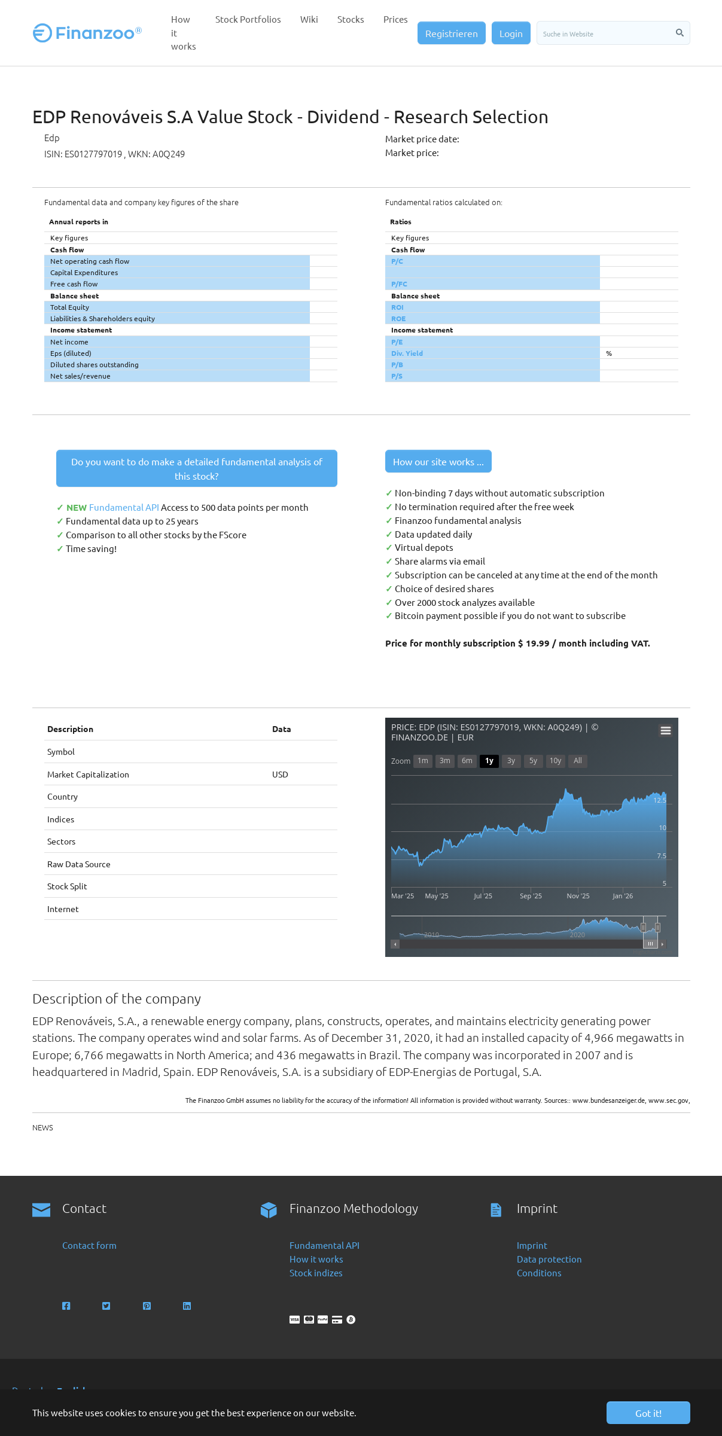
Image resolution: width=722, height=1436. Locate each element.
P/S (397, 375)
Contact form (89, 1245)
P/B (397, 364)
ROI (397, 307)
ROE (398, 318)
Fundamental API (125, 507)
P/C (397, 261)
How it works (316, 1258)
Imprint (532, 1245)
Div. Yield (407, 353)
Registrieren (451, 33)
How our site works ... (438, 461)
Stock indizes (316, 1272)
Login (511, 33)
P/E (397, 341)
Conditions (539, 1272)
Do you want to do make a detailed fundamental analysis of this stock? (196, 468)
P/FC (399, 283)
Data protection (549, 1258)
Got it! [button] (648, 1413)
